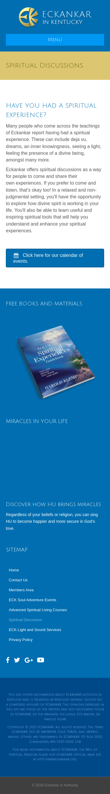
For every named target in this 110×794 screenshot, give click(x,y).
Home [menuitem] (14, 570)
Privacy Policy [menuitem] (21, 639)
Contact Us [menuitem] (18, 580)
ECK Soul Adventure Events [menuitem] (32, 600)
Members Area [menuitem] (21, 590)
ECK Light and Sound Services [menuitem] (35, 630)
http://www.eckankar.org (57, 759)
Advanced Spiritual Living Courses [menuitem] (38, 610)
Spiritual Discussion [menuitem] (25, 620)
